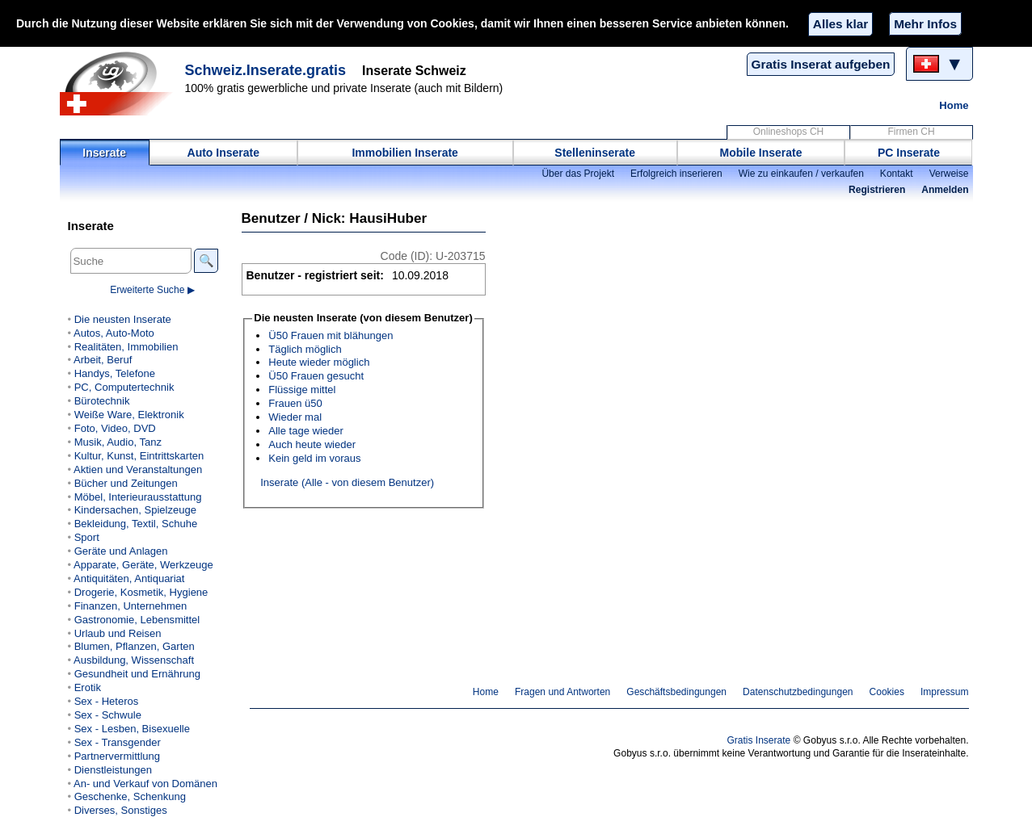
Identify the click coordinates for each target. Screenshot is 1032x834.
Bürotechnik (102, 401)
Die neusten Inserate (122, 319)
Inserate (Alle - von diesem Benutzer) (347, 482)
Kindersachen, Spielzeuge (135, 510)
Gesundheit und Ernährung (137, 674)
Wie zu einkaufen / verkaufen (801, 173)
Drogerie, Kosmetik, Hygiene (141, 592)
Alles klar (840, 24)
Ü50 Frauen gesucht (316, 376)
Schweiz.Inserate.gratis (266, 70)
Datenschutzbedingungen (798, 692)
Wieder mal (295, 417)
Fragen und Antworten (562, 692)
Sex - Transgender (117, 742)
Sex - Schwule (107, 715)
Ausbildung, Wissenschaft (134, 660)
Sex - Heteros (106, 701)
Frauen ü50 (295, 403)
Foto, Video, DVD (115, 428)
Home (953, 105)
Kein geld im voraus (314, 458)
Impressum (944, 692)
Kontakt (896, 173)
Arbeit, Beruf (103, 360)
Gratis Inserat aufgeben (821, 64)
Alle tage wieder (305, 431)
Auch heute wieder (312, 444)
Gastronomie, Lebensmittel (137, 620)
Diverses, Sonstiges (120, 810)
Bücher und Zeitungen (126, 483)
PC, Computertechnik (124, 387)
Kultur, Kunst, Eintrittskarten (139, 456)
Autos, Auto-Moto (114, 333)
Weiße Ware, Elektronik (129, 415)
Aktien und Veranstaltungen (138, 469)
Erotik (87, 687)
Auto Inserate (223, 152)
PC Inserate (909, 152)
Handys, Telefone (114, 373)
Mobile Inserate (761, 152)
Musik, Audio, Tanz (118, 442)
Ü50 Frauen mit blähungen (330, 335)
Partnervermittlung (117, 756)
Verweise (949, 173)
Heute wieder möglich (318, 362)
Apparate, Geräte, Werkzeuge (143, 565)
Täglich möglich (304, 349)
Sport (86, 537)
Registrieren (877, 189)
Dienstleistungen (113, 770)
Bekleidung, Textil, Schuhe (135, 524)
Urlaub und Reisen (118, 633)
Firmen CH (910, 131)
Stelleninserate (594, 152)
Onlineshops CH (788, 131)
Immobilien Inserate (404, 152)
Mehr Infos (925, 24)
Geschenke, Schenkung (130, 796)
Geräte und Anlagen (121, 551)
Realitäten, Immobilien (126, 347)
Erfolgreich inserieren (676, 173)
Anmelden (944, 189)
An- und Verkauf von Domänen (145, 783)
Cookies (887, 692)
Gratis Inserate (758, 740)
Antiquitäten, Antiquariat (129, 578)
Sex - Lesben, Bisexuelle (132, 729)
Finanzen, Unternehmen (130, 606)
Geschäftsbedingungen (676, 692)
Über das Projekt (577, 173)
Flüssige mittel (301, 389)
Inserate (104, 152)
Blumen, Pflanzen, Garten (134, 646)
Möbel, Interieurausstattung (138, 497)
